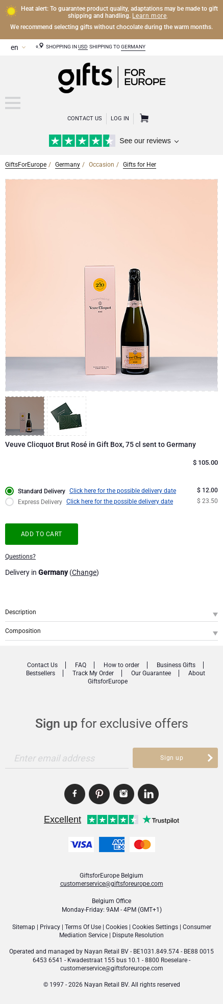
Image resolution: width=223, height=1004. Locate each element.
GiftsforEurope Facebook (74, 794)
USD (83, 46)
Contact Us (84, 118)
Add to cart (42, 534)
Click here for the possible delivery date (122, 490)
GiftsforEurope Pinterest (99, 794)
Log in (120, 118)
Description (20, 612)
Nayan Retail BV (106, 951)
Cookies (117, 927)
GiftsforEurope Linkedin (148, 794)
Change (84, 572)
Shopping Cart (143, 119)
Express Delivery (40, 502)
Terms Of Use (83, 927)
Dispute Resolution (138, 935)
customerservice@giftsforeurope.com (111, 883)
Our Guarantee (151, 673)
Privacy (50, 927)
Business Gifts (176, 665)
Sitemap (23, 927)
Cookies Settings (155, 927)
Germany (133, 46)
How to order (121, 665)
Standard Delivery (41, 491)
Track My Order (93, 673)
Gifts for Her (139, 164)
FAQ (80, 665)
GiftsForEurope (25, 164)
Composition (23, 631)
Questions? (20, 556)
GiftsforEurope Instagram (123, 794)
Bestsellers (40, 673)
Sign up (171, 757)
